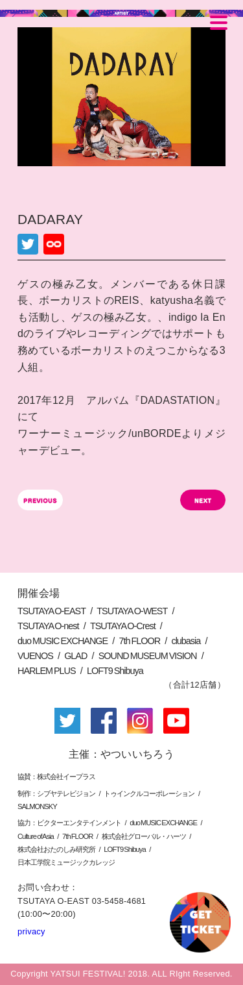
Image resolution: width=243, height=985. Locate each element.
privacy (31, 931)
